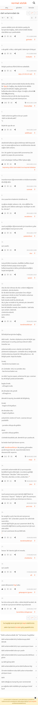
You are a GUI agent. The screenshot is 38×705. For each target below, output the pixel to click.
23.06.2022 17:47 (31, 609)
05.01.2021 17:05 (31, 213)
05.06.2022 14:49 (31, 321)
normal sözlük (19, 3)
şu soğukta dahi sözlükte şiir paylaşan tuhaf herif (16, 687)
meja (30, 460)
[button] (15, 36)
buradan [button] (18, 627)
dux (31, 253)
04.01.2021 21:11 (31, 164)
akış (6, 8)
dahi (3, 677)
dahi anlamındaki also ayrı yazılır (13, 650)
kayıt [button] (24, 623)
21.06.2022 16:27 (31, 589)
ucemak (29, 189)
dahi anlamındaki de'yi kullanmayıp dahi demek (15, 640)
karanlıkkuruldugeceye (24, 612)
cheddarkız (28, 558)
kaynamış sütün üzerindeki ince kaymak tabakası (19, 167)
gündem (19, 8)
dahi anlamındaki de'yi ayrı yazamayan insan (17, 646)
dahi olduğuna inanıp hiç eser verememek (16, 682)
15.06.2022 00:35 (31, 537)
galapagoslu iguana (25, 592)
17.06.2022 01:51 (31, 555)
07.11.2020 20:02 (31, 53)
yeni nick (29, 506)
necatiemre (28, 216)
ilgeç (5, 86)
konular (31, 8)
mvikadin (29, 57)
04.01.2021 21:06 (31, 103)
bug (15, 585)
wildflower (28, 133)
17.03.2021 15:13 (31, 275)
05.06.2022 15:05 (31, 456)
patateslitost (28, 236)
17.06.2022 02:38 (31, 572)
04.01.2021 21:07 (31, 130)
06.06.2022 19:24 (31, 503)
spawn (30, 278)
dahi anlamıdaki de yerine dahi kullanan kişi (16, 666)
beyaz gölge (28, 106)
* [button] (29, 477)
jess (30, 484)
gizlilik (34, 701)
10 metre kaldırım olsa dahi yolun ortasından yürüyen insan (17, 671)
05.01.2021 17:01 (31, 186)
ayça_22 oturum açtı (25, 74)
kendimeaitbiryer (26, 324)
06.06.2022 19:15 (31, 481)
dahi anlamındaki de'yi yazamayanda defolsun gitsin (17, 656)
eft (31, 575)
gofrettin (29, 39)
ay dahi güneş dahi (8, 662)
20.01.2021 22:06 (31, 250)
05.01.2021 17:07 (31, 233)
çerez (30, 701)
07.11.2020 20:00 (31, 36)
